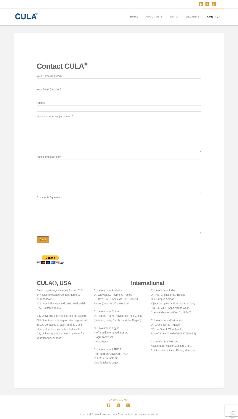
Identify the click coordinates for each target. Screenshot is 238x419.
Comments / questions (119, 199)
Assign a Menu (119, 400)
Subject (119, 105)
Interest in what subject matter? (119, 118)
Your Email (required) (119, 92)
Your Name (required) (119, 79)
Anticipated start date (119, 159)
